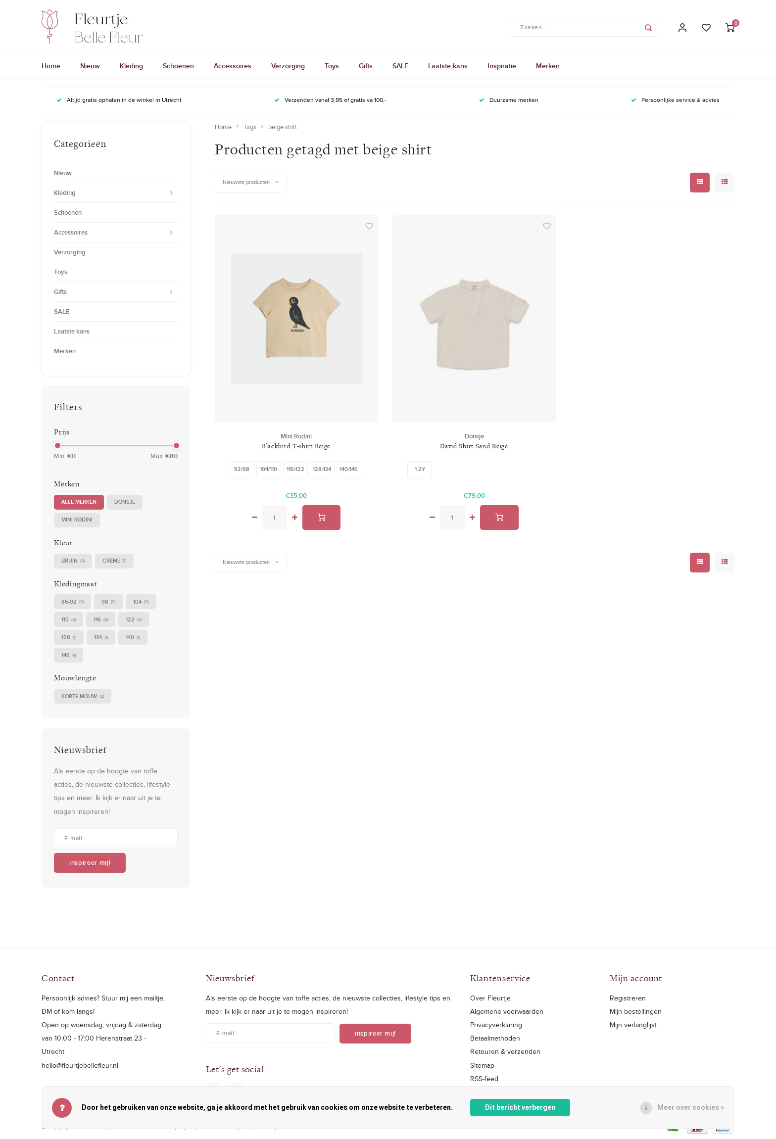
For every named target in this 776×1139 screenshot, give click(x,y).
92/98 (241, 470)
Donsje (124, 502)
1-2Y (420, 470)
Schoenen (178, 67)
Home (51, 67)
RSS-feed (484, 1079)
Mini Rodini (77, 520)
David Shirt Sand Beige (474, 446)
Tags (249, 127)
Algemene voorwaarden (506, 1012)
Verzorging (288, 67)
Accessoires (232, 67)
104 (140, 602)
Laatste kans (448, 67)
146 (68, 656)
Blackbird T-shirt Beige (296, 446)
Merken (548, 67)
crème (114, 561)
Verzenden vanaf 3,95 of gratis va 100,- (330, 100)
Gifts (366, 67)
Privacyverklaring (496, 1025)
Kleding (131, 67)
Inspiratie (501, 67)
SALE (400, 67)
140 (133, 638)
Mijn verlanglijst (633, 1025)
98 (108, 602)
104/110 (268, 470)
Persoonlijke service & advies (675, 100)
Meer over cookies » (690, 1107)
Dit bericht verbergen (520, 1107)
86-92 (72, 602)
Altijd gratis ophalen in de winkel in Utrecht (119, 100)
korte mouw (82, 697)
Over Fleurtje (490, 998)
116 (101, 620)
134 (101, 638)
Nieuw (90, 67)
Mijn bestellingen (636, 1012)
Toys (332, 67)
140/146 (349, 470)
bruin (73, 561)
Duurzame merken (508, 100)
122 (134, 620)
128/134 (322, 470)
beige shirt (282, 127)
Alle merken (79, 502)
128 (68, 638)
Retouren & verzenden (505, 1052)
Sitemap (482, 1066)
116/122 (295, 470)
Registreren (628, 998)
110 (68, 620)
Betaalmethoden (495, 1039)
